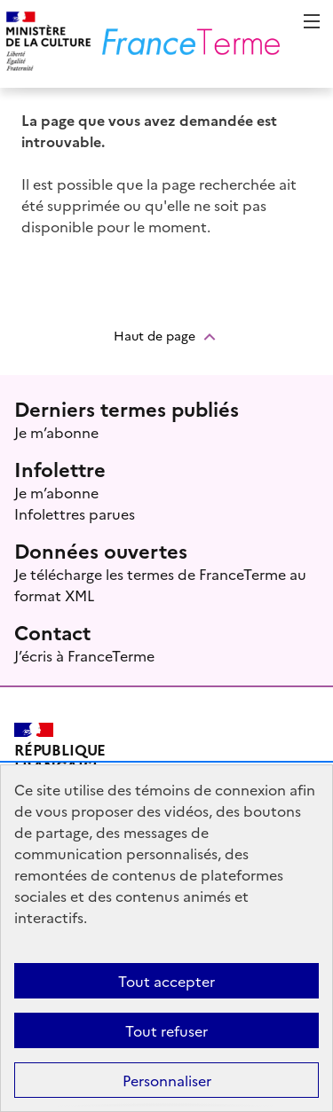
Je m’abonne (56, 432)
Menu (311, 21)
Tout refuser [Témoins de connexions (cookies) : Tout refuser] (166, 1030)
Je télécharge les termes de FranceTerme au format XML (160, 584)
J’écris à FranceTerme (84, 655)
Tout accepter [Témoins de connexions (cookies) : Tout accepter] (166, 981)
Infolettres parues (74, 513)
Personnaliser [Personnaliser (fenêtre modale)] (167, 1080)
